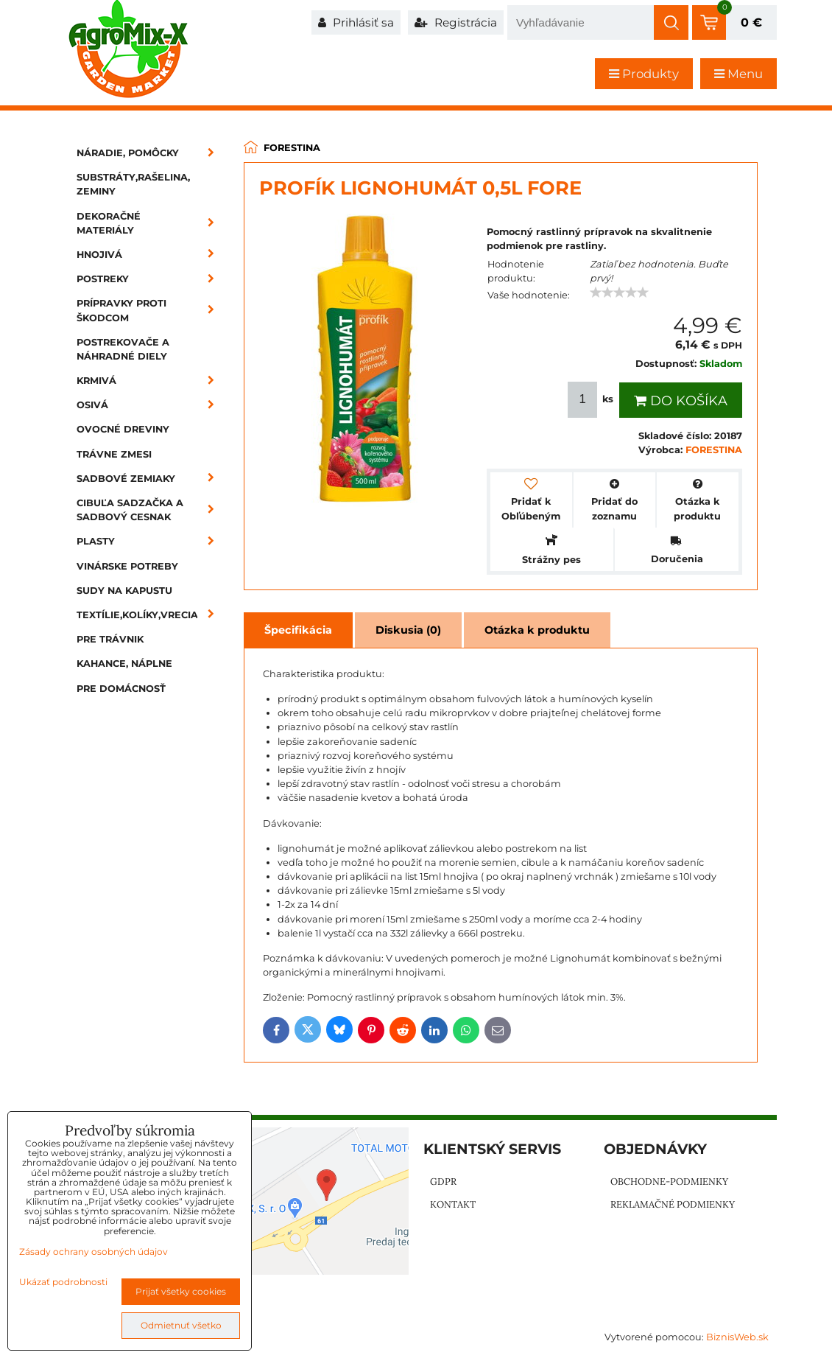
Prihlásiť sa (356, 22)
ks (592, 400)
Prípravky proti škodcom (150, 310)
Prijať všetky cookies (180, 1291)
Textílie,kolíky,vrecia (150, 615)
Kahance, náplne (124, 663)
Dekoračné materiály (150, 223)
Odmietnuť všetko (181, 1325)
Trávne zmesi (114, 454)
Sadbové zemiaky (150, 478)
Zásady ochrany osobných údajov (93, 1251)
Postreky (150, 279)
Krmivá (150, 380)
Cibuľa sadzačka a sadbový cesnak (150, 510)
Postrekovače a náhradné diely (123, 349)
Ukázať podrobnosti (63, 1282)
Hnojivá (150, 254)
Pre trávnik (110, 639)
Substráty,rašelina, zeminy (133, 184)
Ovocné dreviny (123, 429)
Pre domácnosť (121, 688)
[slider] (619, 292)
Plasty (150, 541)
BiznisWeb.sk (737, 1337)
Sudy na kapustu (124, 590)
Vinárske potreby (127, 566)
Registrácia (456, 22)
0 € (751, 22)
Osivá (150, 405)
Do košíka (680, 401)
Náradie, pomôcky (150, 153)
